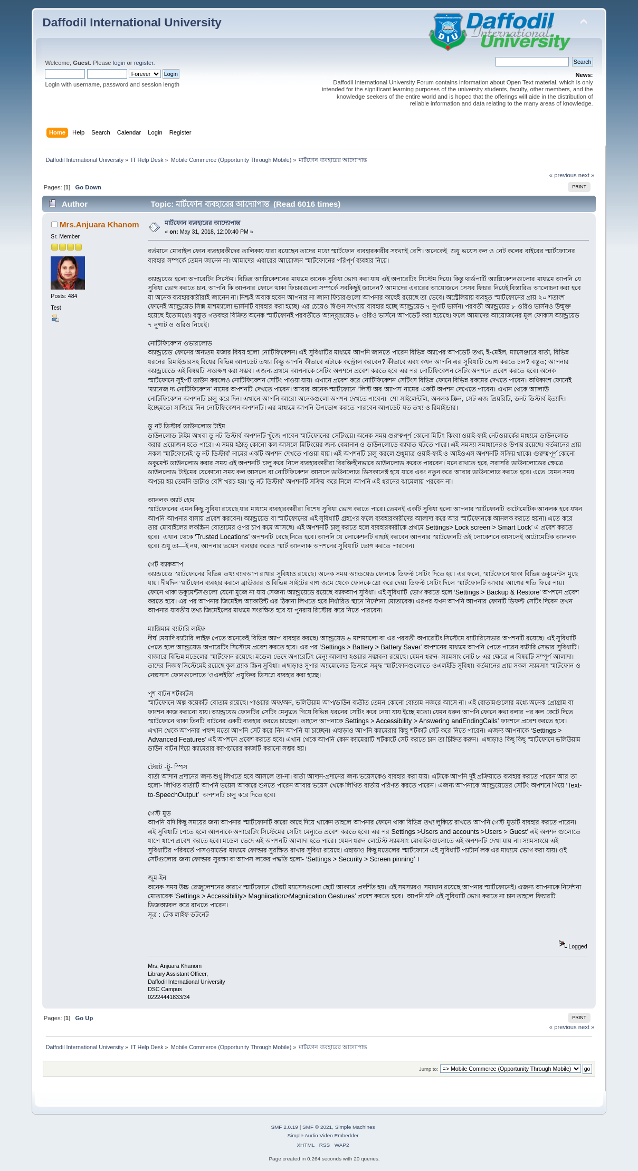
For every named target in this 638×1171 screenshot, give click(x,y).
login (119, 63)
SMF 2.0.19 (284, 1127)
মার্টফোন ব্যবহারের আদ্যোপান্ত (202, 223)
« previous (563, 175)
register (144, 63)
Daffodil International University (131, 22)
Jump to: (429, 1069)
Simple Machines (355, 1127)
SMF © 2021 (317, 1127)
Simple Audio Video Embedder (322, 1135)
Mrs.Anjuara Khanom (99, 224)
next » (586, 175)
